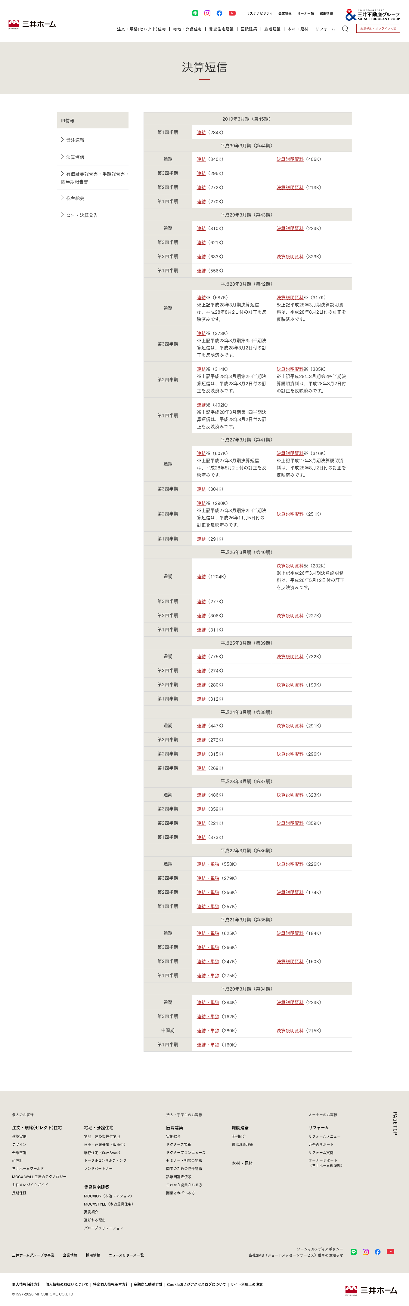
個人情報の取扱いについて (66, 1284)
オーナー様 (305, 13)
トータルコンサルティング (105, 1160)
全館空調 (19, 1152)
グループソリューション (103, 1228)
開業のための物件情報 (184, 1168)
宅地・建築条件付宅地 (102, 1136)
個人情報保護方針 (26, 1284)
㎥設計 (17, 1160)
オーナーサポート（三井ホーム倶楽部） (326, 1162)
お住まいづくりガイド (30, 1185)
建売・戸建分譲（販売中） (105, 1144)
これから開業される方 (184, 1185)
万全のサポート (321, 1144)
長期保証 (19, 1193)
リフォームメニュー (324, 1136)
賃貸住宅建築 (96, 1187)
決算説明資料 (290, 158)
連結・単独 (208, 863)
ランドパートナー (98, 1168)
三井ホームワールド (28, 1168)
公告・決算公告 (82, 214)
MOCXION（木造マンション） (109, 1196)
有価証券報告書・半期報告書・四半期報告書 (95, 177)
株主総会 (75, 197)
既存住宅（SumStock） (103, 1152)
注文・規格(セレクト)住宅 (37, 1127)
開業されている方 (180, 1193)
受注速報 (75, 139)
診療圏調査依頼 (178, 1176)
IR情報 (67, 120)
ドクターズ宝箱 (178, 1144)
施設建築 (240, 1127)
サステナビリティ (260, 13)
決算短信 (75, 156)
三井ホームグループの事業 (33, 1255)
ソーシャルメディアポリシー (320, 1249)
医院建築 (174, 1127)
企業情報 (285, 13)
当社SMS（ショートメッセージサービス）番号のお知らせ (296, 1255)
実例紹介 (91, 1212)
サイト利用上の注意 (247, 1284)
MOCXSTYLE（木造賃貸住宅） (109, 1204)
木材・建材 (242, 1163)
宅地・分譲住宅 (98, 1127)
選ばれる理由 (95, 1220)
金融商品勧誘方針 (148, 1284)
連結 (201, 132)
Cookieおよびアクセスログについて (196, 1284)
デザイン (19, 1144)
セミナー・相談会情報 (184, 1160)
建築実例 (19, 1136)
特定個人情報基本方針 (111, 1284)
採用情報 (326, 13)
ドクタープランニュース (186, 1152)
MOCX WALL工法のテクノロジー (39, 1176)
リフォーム (318, 1127)
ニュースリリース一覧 (126, 1255)
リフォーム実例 (320, 1152)
